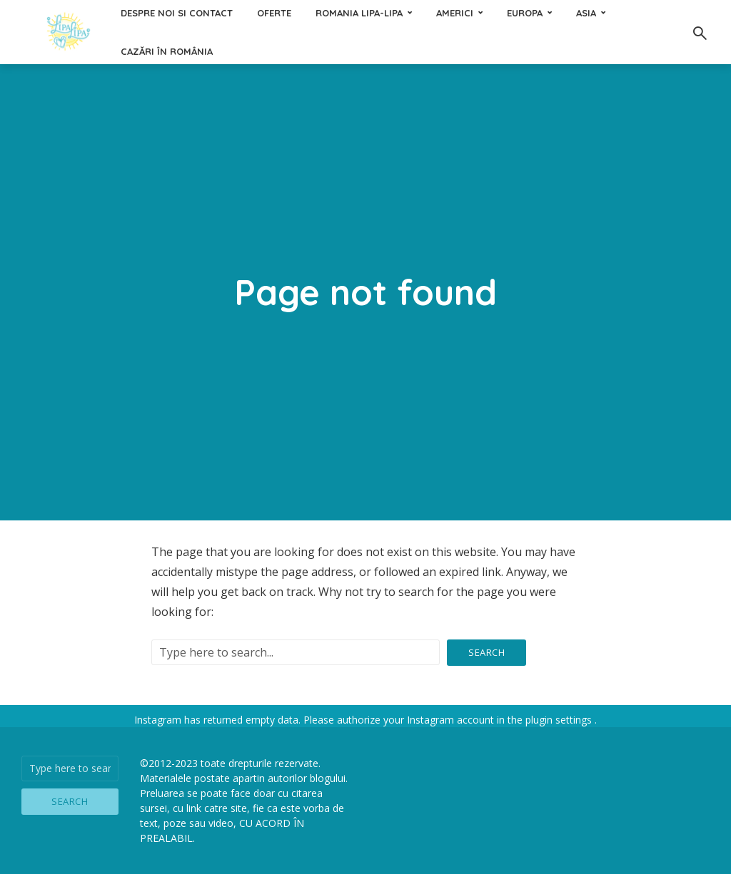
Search (486, 652)
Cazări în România (167, 51)
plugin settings (560, 719)
